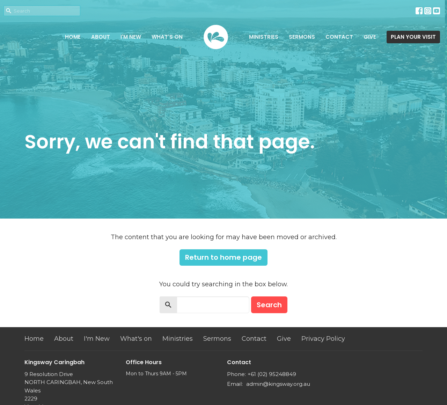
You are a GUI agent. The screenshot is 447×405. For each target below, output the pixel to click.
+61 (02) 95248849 (272, 374)
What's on (167, 36)
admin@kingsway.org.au (278, 384)
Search (269, 305)
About (100, 36)
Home (73, 36)
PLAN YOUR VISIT (413, 36)
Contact (339, 36)
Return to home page (223, 257)
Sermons (302, 36)
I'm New (130, 36)
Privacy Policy (323, 339)
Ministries (263, 36)
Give (370, 36)
